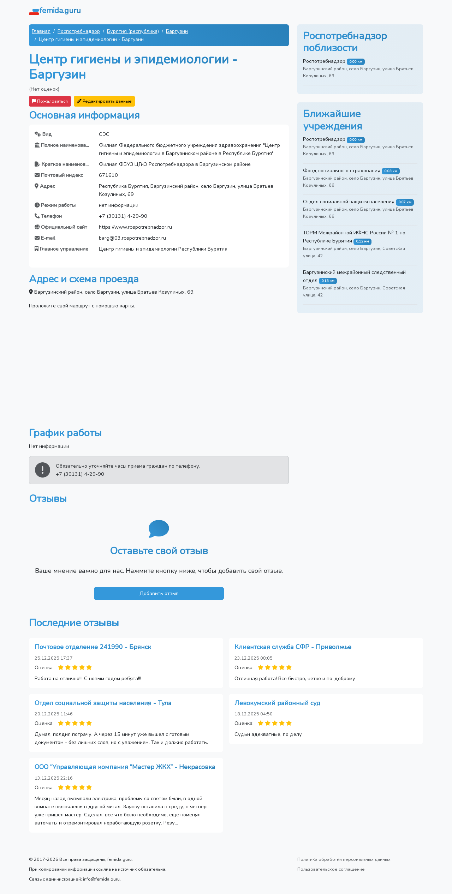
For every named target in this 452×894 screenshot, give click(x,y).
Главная (41, 31)
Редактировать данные (104, 101)
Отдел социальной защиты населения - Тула (103, 703)
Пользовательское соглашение (331, 869)
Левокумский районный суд (277, 703)
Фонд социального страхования (341, 170)
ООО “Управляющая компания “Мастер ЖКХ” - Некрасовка (125, 767)
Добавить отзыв (159, 593)
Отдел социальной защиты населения (348, 201)
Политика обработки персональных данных (344, 859)
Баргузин (177, 31)
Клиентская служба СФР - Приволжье (292, 647)
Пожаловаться (50, 101)
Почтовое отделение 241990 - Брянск (93, 647)
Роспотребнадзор (79, 31)
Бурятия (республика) (133, 31)
